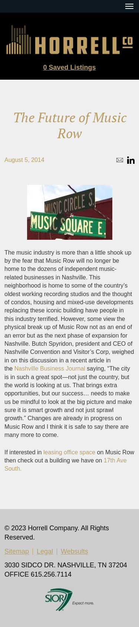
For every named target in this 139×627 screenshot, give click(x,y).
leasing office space (69, 452)
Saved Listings (69, 67)
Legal (45, 551)
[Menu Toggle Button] (129, 6)
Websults (74, 551)
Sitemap (16, 551)
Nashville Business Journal (49, 368)
